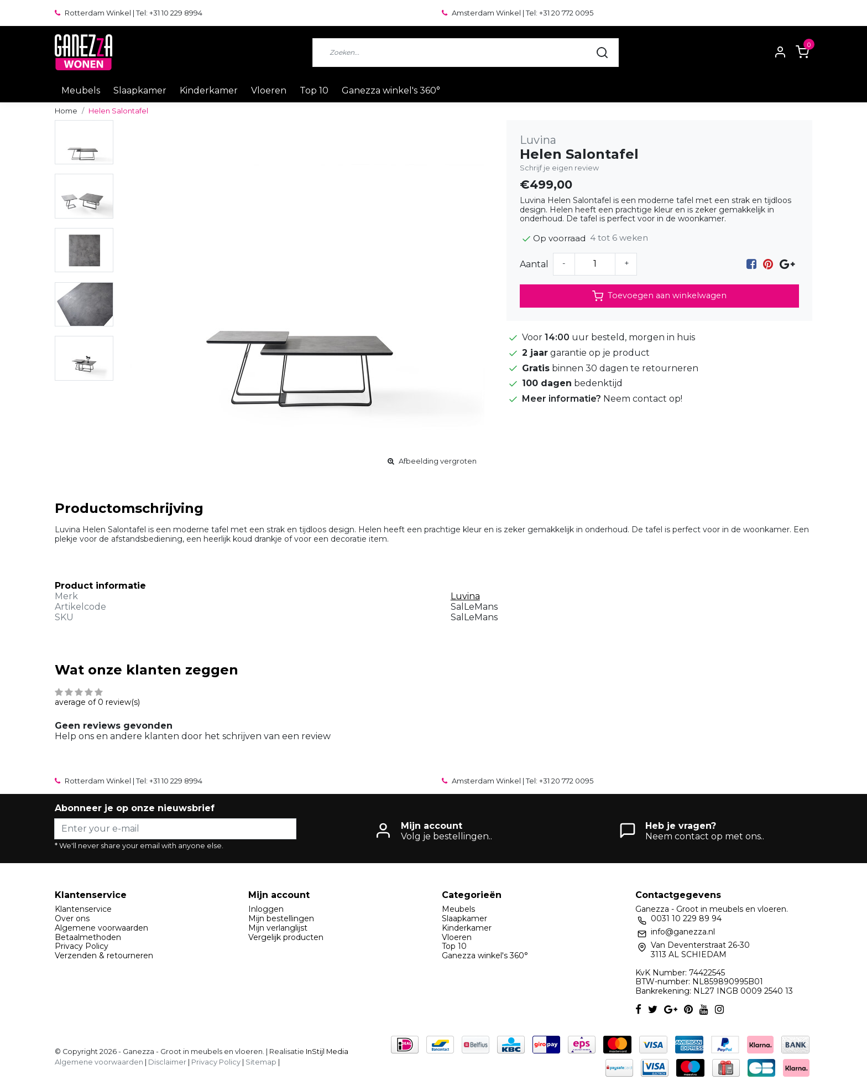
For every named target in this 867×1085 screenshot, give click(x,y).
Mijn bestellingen (281, 918)
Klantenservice (83, 909)
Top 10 (314, 90)
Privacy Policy (81, 946)
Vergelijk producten (285, 937)
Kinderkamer (209, 90)
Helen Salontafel (118, 111)
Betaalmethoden (88, 937)
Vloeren (268, 90)
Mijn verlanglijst (277, 928)
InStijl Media (326, 1051)
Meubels (80, 90)
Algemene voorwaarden (101, 928)
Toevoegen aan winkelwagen (659, 296)
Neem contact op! (642, 398)
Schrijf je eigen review (559, 168)
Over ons (72, 918)
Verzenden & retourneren (104, 956)
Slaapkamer (139, 90)
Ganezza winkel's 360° (391, 90)
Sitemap (261, 1062)
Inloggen (266, 909)
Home (66, 111)
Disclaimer (167, 1062)
